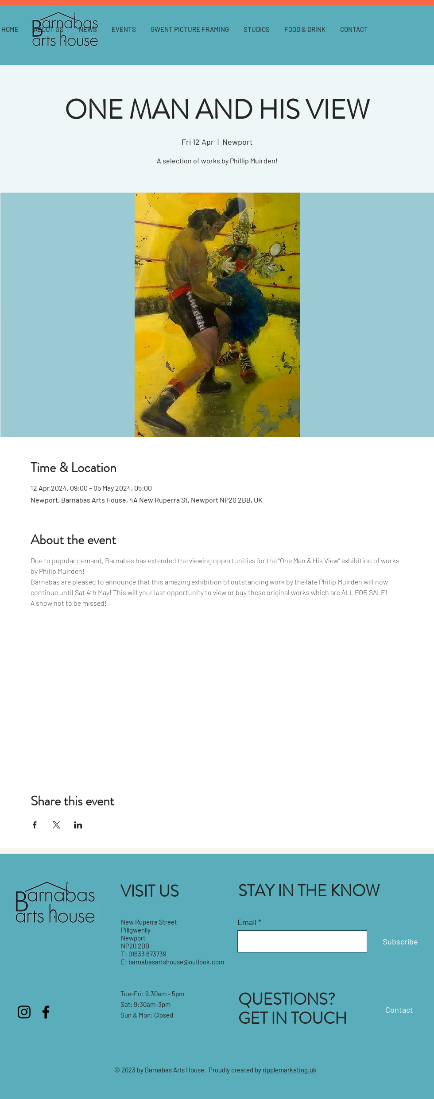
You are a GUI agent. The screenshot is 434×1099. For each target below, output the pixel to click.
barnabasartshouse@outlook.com (176, 962)
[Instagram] (24, 1012)
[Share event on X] (56, 824)
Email (246, 922)
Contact (399, 1009)
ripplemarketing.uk (290, 1070)
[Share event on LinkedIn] (78, 824)
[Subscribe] (400, 942)
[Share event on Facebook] (35, 824)
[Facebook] (45, 1012)
